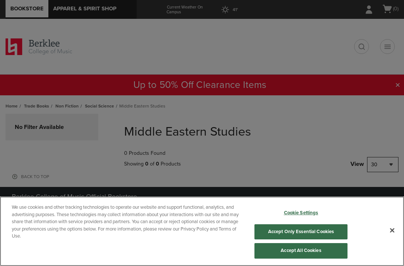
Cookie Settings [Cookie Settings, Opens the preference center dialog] (301, 213)
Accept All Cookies (301, 250)
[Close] (392, 230)
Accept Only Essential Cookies (301, 232)
